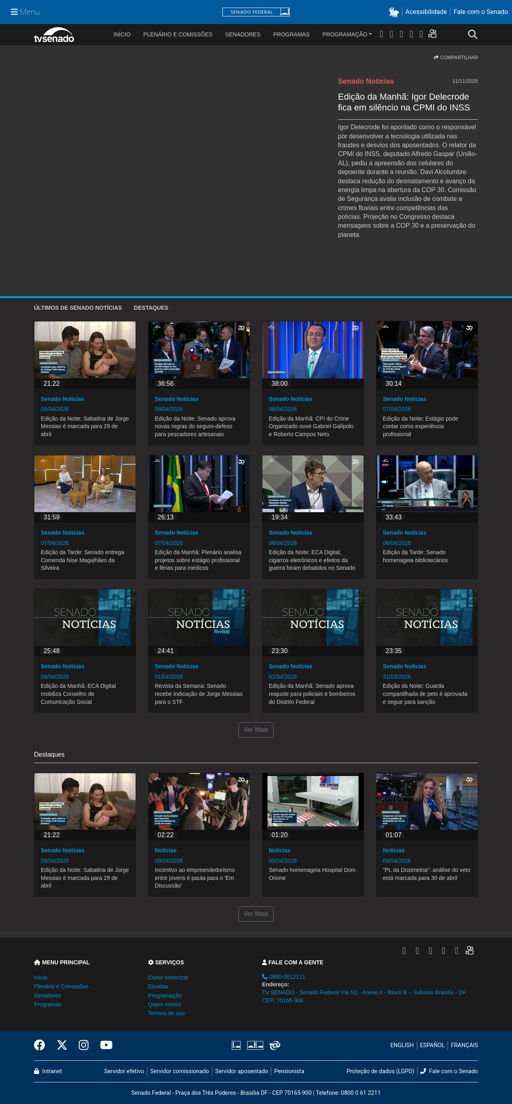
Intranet (48, 1071)
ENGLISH (402, 1045)
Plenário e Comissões (177, 34)
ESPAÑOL (432, 1045)
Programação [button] (165, 995)
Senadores (242, 34)
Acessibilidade (426, 12)
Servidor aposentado (241, 1071)
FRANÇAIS (464, 1045)
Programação (344, 34)
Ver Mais (256, 729)
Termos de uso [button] (166, 1013)
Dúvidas (158, 986)
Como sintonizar (168, 977)
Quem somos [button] (164, 1004)
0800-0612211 (283, 977)
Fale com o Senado (481, 12)
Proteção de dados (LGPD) (380, 1071)
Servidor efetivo (124, 1071)
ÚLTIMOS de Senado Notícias (78, 308)
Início (40, 977)
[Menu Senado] (25, 12)
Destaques (151, 308)
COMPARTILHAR (456, 57)
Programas (291, 34)
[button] (395, 12)
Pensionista (289, 1071)
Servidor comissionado (179, 1071)
